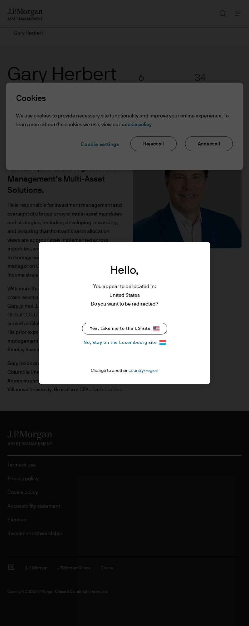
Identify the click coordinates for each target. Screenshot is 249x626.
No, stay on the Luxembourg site (125, 342)
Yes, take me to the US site (124, 328)
